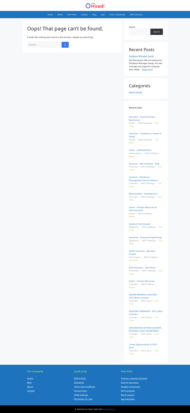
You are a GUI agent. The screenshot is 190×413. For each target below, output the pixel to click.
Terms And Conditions (84, 386)
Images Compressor (130, 386)
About (60, 14)
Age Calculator (128, 399)
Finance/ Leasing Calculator (134, 378)
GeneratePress (109, 409)
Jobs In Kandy (135, 92)
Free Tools (72, 14)
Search (132, 27)
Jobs (103, 14)
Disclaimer (79, 382)
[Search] (65, 45)
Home (50, 14)
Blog (94, 14)
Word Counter (127, 394)
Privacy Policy (80, 390)
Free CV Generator (117, 14)
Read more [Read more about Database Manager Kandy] (147, 69)
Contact (84, 14)
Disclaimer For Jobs (83, 399)
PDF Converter (136, 14)
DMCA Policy (80, 378)
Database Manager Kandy (141, 56)
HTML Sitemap (81, 394)
